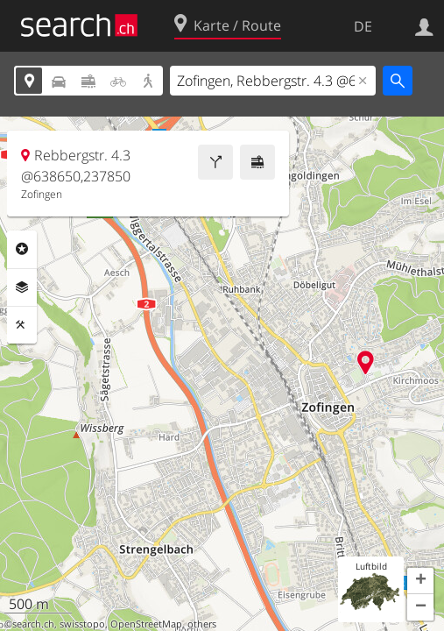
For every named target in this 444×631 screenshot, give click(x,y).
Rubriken (22, 248)
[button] (420, 581)
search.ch (33, 624)
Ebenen (22, 287)
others (201, 624)
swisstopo (82, 624)
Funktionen (22, 325)
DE (363, 26)
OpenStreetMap (146, 624)
